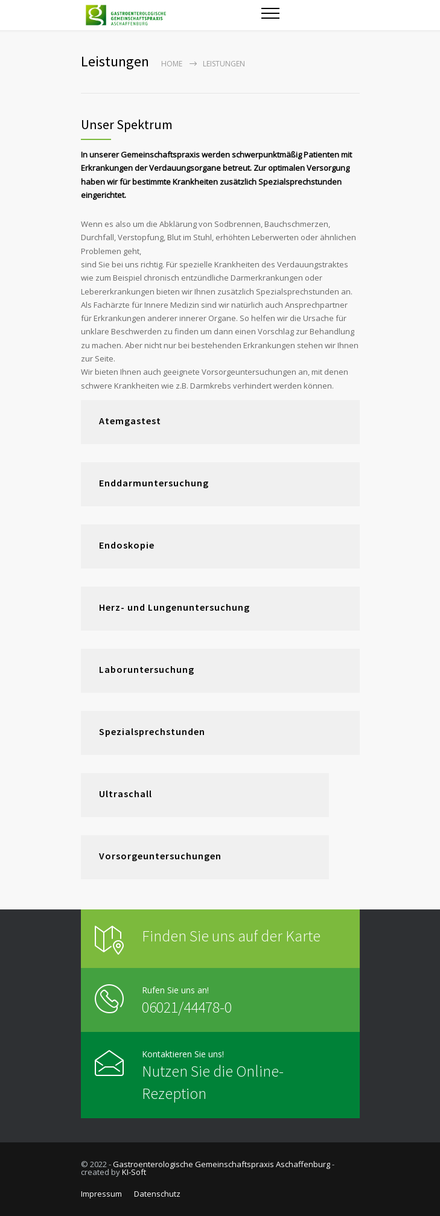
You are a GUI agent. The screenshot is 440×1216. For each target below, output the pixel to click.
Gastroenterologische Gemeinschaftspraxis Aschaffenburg (221, 1164)
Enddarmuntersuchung (154, 483)
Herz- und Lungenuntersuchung (174, 607)
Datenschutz (157, 1193)
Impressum (101, 1193)
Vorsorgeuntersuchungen (160, 856)
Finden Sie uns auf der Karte (231, 936)
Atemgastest (130, 421)
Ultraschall (125, 794)
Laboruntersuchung (146, 669)
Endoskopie (127, 545)
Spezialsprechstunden (152, 731)
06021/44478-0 (187, 1007)
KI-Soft (134, 1172)
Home (171, 64)
